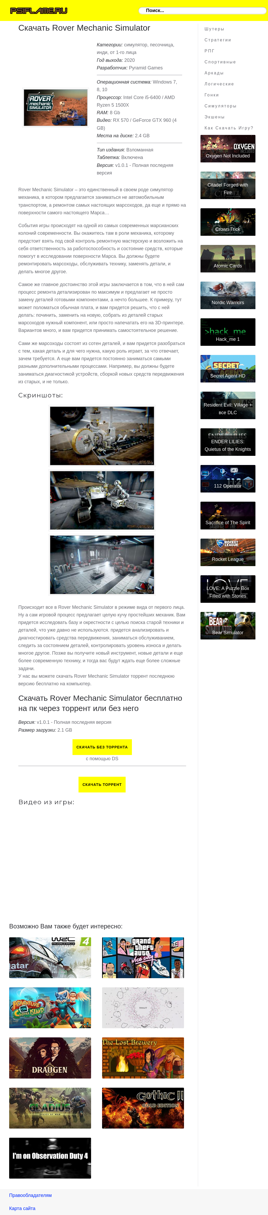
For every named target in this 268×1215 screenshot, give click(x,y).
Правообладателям (30, 1195)
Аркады (214, 73)
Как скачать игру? (229, 128)
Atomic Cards (228, 266)
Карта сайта (22, 1208)
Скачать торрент (102, 784)
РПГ (210, 51)
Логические (219, 84)
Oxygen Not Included (228, 155)
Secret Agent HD (227, 376)
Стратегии (218, 40)
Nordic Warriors (227, 302)
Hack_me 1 (228, 339)
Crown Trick (227, 229)
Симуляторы (221, 106)
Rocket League (228, 559)
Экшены (215, 117)
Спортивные (221, 62)
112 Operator (228, 486)
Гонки (212, 95)
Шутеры (215, 29)
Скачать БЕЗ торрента (102, 747)
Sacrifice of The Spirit (227, 522)
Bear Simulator (227, 632)
